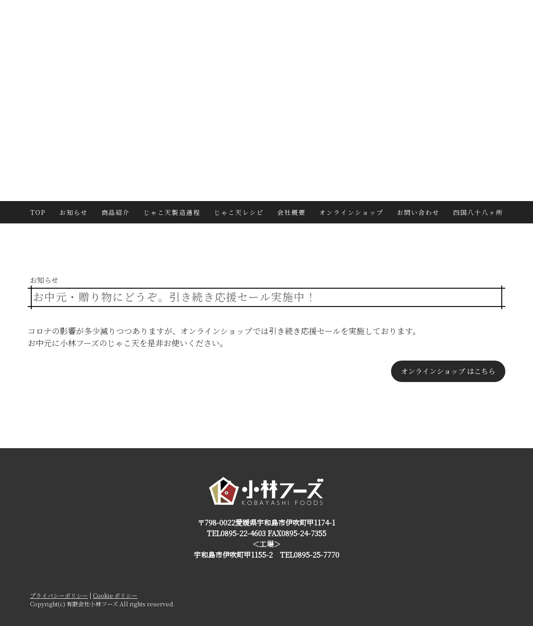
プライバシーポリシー (59, 595)
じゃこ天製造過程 (171, 212)
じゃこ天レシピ (239, 212)
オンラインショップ (351, 212)
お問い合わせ (418, 212)
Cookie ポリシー (115, 595)
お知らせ (73, 212)
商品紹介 (115, 212)
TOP (38, 212)
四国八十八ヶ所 (478, 212)
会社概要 (291, 212)
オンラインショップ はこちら (448, 371)
